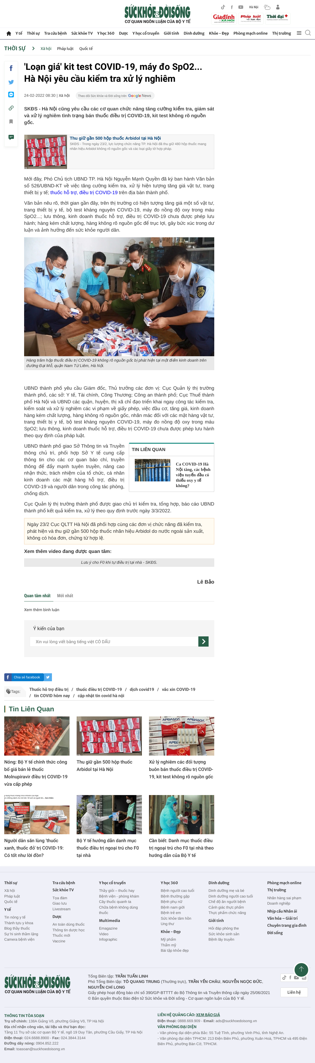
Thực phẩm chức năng (227, 913)
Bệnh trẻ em (171, 913)
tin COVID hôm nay (52, 695)
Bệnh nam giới (172, 907)
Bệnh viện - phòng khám (119, 896)
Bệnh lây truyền (221, 939)
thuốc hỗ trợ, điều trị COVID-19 (85, 192)
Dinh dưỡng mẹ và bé (226, 890)
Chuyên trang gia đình (286, 925)
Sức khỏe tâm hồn (176, 918)
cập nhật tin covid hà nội (101, 695)
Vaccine (58, 941)
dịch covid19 (142, 689)
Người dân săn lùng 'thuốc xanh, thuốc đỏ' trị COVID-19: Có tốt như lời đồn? (34, 848)
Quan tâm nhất (37, 595)
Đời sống (275, 933)
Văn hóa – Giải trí (282, 918)
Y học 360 (106, 33)
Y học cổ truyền (146, 33)
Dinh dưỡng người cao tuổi (231, 896)
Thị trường (281, 33)
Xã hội (46, 48)
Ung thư (167, 924)
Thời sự (33, 33)
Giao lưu (59, 903)
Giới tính (171, 33)
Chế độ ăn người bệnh (227, 902)
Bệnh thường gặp (175, 896)
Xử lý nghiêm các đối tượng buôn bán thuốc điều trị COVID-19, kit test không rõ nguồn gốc (181, 769)
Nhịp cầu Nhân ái (282, 911)
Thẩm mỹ (168, 945)
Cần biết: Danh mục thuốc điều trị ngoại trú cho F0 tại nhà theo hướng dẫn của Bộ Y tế (181, 848)
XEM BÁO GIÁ (208, 1014)
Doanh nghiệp (278, 903)
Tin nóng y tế (15, 917)
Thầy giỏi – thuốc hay (117, 890)
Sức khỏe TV (82, 33)
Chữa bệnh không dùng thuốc (118, 910)
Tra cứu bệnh (55, 33)
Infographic (108, 939)
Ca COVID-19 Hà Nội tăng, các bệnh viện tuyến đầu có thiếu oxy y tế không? (193, 475)
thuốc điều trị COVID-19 (99, 689)
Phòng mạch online (251, 33)
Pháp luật (65, 48)
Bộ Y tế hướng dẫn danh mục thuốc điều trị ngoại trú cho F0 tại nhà (108, 848)
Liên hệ (294, 992)
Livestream (61, 909)
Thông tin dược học (68, 930)
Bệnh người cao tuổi (177, 890)
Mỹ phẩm (168, 939)
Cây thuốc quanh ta (115, 902)
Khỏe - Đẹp (219, 33)
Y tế (19, 33)
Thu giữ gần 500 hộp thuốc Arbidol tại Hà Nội (115, 138)
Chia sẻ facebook (27, 677)
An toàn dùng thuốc (68, 924)
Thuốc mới (61, 935)
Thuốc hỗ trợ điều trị (48, 689)
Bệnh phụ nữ (171, 902)
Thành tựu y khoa (18, 923)
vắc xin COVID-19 (179, 689)
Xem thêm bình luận (41, 610)
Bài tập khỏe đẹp (174, 950)
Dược (123, 33)
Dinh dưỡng (194, 33)
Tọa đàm (59, 898)
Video (103, 934)
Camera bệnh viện (19, 939)
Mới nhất (65, 595)
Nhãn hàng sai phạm (284, 898)
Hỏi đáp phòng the (224, 928)
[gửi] (203, 641)
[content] (114, 641)
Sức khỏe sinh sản (224, 934)
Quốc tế (86, 48)
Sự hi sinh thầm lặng (21, 934)
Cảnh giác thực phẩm (226, 907)
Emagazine (108, 928)
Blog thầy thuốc (17, 928)
